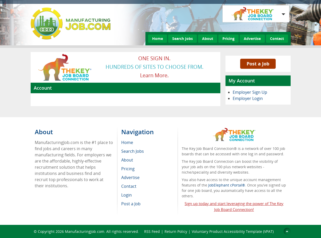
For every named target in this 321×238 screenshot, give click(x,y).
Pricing (228, 38)
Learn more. (154, 75)
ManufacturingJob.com (84, 231)
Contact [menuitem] (128, 186)
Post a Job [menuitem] (131, 204)
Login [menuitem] (126, 195)
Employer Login (248, 98)
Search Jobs (182, 38)
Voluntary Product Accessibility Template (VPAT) (233, 231)
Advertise (252, 38)
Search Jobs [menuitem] (132, 151)
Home (157, 38)
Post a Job (258, 64)
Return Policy (175, 231)
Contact (277, 38)
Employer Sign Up (250, 92)
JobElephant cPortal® (226, 185)
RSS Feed (152, 231)
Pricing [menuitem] (128, 169)
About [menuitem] (127, 160)
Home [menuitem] (127, 142)
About (207, 38)
